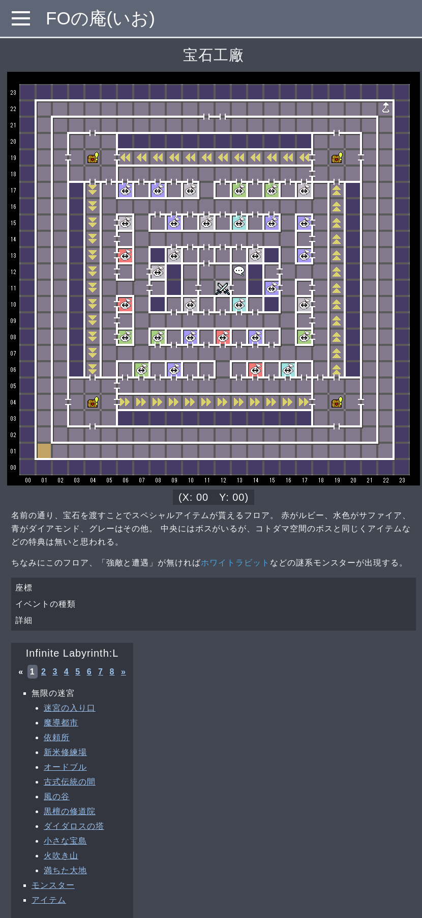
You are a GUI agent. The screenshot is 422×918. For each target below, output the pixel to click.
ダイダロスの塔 (74, 826)
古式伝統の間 (70, 781)
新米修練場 (65, 752)
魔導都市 (61, 722)
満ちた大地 (65, 870)
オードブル (65, 767)
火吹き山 (61, 855)
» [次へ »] (123, 671)
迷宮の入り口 (70, 708)
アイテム (49, 900)
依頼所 (57, 737)
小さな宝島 (65, 840)
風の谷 (57, 796)
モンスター (53, 885)
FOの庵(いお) (100, 18)
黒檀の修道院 (70, 811)
